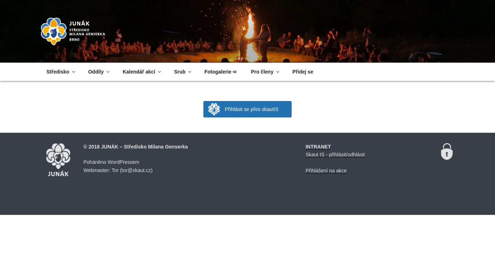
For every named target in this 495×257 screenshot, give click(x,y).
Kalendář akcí (142, 72)
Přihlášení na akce (326, 170)
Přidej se (302, 72)
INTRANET (318, 147)
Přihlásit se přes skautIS (251, 109)
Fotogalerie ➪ (220, 72)
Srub (183, 72)
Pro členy (265, 72)
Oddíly (99, 72)
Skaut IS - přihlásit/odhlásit (335, 154)
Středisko (61, 72)
